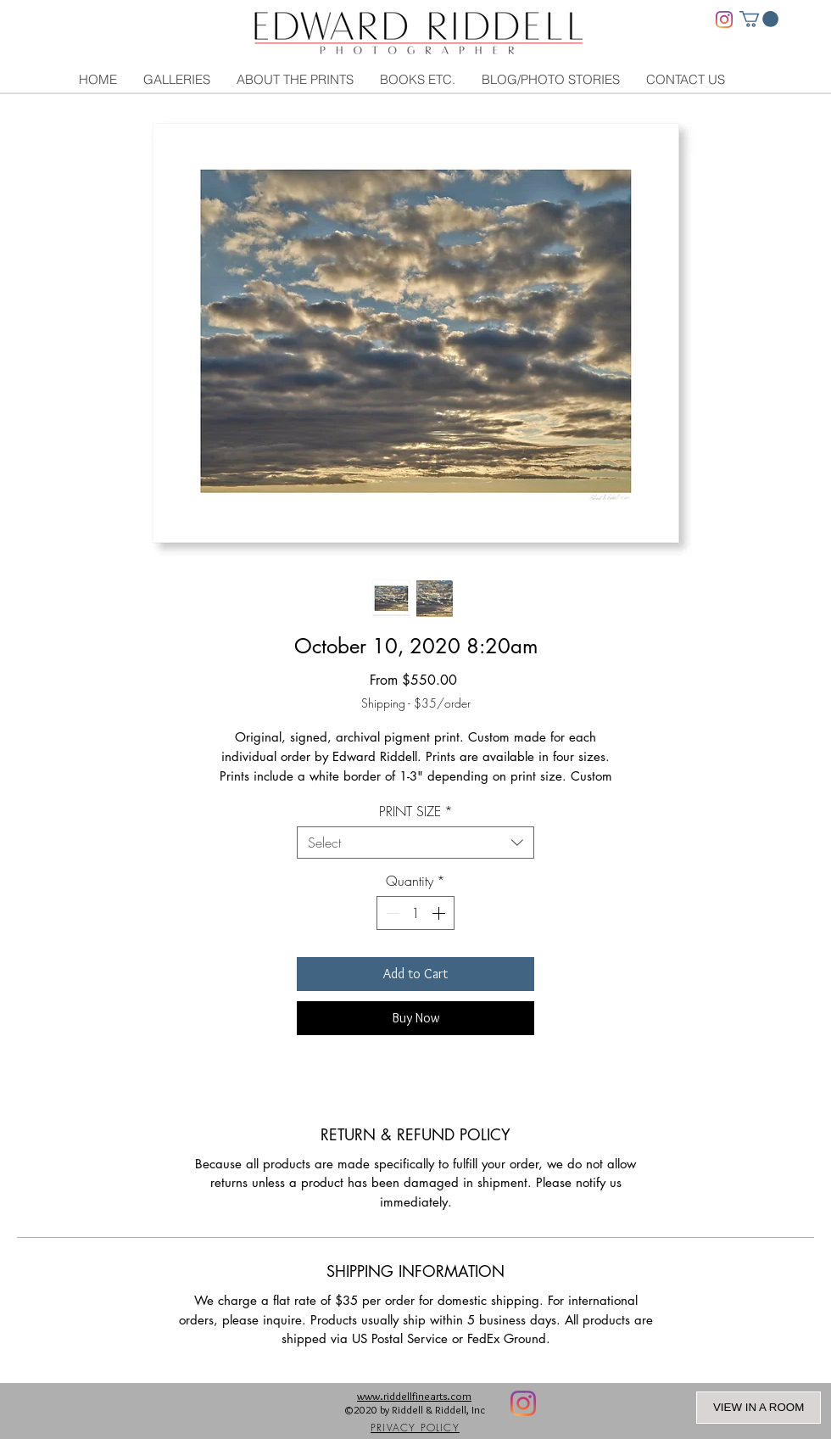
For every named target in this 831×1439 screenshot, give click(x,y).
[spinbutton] (415, 913)
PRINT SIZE (416, 811)
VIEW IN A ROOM (758, 1407)
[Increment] (440, 913)
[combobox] (415, 842)
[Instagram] (724, 19)
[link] (758, 19)
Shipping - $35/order (416, 703)
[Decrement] (391, 913)
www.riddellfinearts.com (414, 1396)
